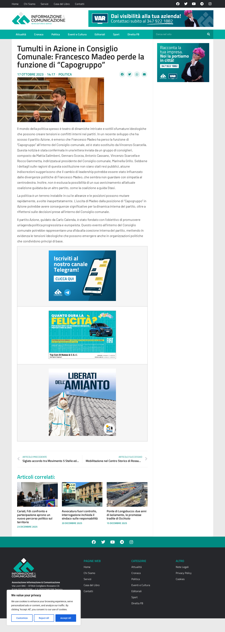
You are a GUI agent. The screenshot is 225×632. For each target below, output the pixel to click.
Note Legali (182, 567)
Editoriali (100, 34)
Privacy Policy (184, 573)
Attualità (21, 34)
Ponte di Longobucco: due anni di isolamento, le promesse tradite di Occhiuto (126, 515)
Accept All (65, 618)
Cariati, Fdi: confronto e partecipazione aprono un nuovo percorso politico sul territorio (34, 516)
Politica (55, 34)
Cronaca (38, 34)
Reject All (44, 618)
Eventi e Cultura (77, 34)
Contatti (79, 4)
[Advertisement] (182, 136)
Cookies (180, 579)
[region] (44, 607)
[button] (122, 74)
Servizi (44, 4)
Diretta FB (133, 34)
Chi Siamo (29, 4)
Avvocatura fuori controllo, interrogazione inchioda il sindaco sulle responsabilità (80, 515)
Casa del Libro (62, 4)
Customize (22, 618)
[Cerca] (208, 34)
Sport (116, 34)
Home (15, 4)
